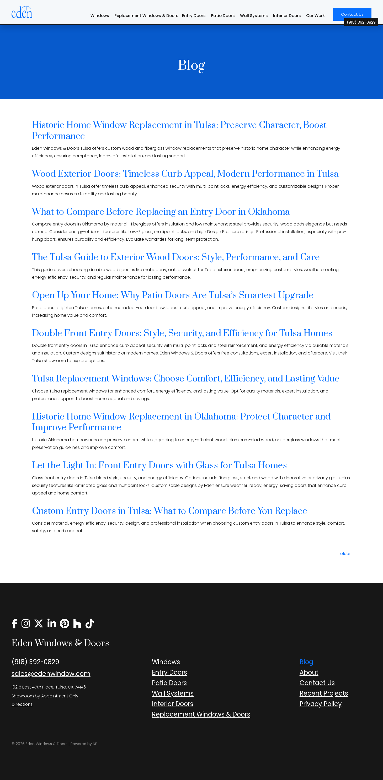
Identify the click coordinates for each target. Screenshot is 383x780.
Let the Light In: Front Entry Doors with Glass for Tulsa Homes (159, 465)
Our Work (315, 15)
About (309, 672)
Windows (100, 15)
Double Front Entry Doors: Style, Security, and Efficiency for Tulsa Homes (182, 333)
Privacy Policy (321, 704)
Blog (306, 662)
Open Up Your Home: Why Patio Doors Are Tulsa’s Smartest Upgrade (172, 295)
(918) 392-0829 (35, 662)
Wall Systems (254, 15)
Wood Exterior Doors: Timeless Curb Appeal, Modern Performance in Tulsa (185, 174)
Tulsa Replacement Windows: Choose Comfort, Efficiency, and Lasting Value (185, 379)
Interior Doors (287, 15)
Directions (22, 704)
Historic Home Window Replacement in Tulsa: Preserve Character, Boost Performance (179, 131)
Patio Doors (223, 15)
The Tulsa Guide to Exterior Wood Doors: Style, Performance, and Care (176, 257)
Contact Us (356, 16)
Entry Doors (194, 15)
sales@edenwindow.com (51, 673)
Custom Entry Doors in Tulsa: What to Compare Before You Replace (169, 511)
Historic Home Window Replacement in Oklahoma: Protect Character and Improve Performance (181, 422)
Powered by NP (84, 743)
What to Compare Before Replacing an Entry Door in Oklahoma (161, 212)
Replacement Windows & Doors (146, 15)
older (345, 554)
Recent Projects (324, 693)
